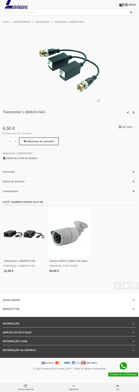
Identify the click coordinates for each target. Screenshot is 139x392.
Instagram (135, 285)
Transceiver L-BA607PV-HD (19, 260)
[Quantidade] (10, 141)
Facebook (117, 285)
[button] (69, 172)
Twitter (126, 285)
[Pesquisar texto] (66, 12)
